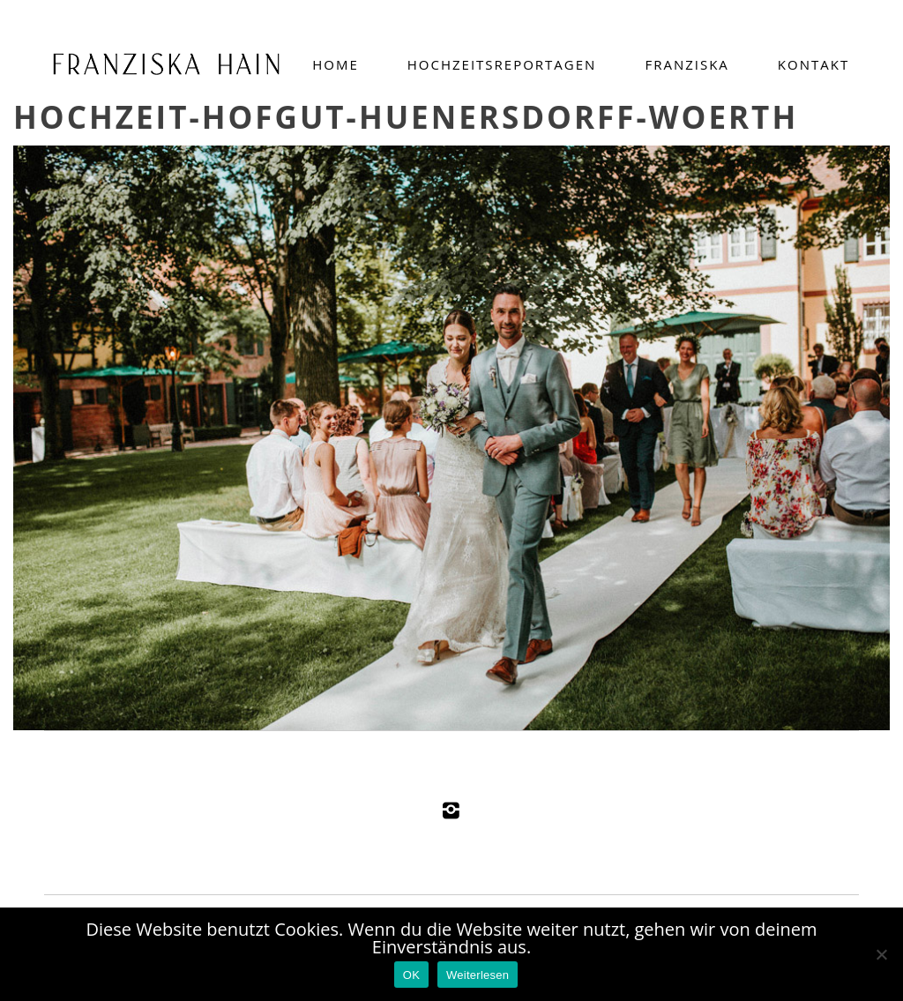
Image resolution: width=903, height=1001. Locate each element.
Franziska (686, 64)
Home (335, 64)
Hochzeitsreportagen (502, 64)
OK (411, 975)
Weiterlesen (477, 975)
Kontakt (813, 64)
